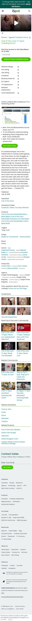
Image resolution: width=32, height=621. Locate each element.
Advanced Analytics (8, 504)
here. (2, 593)
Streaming (11, 486)
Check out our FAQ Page (17, 288)
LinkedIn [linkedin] (4, 568)
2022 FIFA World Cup (8, 520)
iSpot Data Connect (8, 488)
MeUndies (5, 418)
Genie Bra (5, 436)
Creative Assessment (16, 499)
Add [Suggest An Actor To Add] (9, 248)
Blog (20, 531)
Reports (4, 531)
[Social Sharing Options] (2, 33)
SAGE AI (19, 488)
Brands (11, 483)
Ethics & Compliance (7, 609)
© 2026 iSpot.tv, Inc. (7, 606)
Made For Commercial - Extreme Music (15, 237)
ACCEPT (10, 619)
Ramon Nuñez (13, 268)
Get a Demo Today (9, 146)
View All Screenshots (9, 317)
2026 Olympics (22, 520)
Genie (3, 412)
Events (3, 536)
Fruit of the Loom (7, 201)
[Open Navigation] (3, 11)
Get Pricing (15, 555)
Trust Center (20, 609)
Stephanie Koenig (7, 250)
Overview (4, 483)
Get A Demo (7, 467)
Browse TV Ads (6, 518)
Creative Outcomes (20, 534)
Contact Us (16, 552)
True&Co (4, 421)
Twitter (11, 208)
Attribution (16, 502)
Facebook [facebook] (4, 566)
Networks (19, 483)
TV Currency (20, 536)
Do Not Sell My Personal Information (12, 597)
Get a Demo (5, 555)
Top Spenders (13, 515)
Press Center (5, 552)
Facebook (5, 208)
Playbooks (11, 536)
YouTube (18, 208)
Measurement (6, 502)
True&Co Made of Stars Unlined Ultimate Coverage (13, 443)
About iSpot (5, 550)
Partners (24, 552)
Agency (3, 486)
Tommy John (6, 409)
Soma (3, 415)
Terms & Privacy (20, 606)
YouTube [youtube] (19, 566)
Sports (19, 486)
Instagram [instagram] (12, 568)
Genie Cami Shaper (8, 433)
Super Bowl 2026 (18, 518)
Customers (14, 550)
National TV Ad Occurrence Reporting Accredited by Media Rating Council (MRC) (16, 581)
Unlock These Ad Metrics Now (16, 59)
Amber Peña (5, 266)
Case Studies (13, 531)
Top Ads (4, 515)
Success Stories (6, 534)
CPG (24, 486)
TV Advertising (6, 539)
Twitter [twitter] (12, 566)
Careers (23, 550)
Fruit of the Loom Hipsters (10, 430)
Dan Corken (22, 266)
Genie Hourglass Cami (9, 439)
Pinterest (25, 208)
